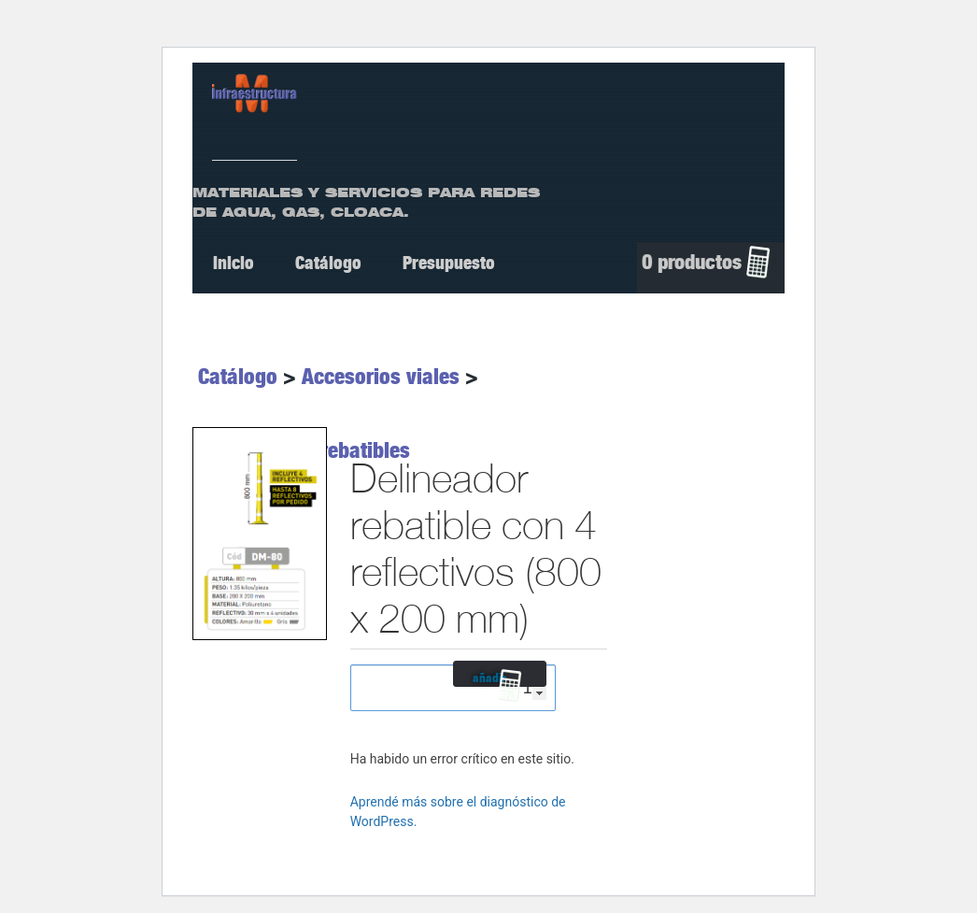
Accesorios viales (381, 377)
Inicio (233, 263)
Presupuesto (449, 263)
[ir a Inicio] (254, 92)
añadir (489, 679)
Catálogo (328, 263)
